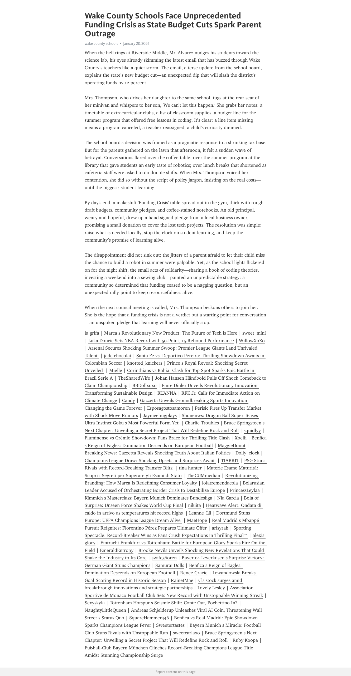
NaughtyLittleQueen (105, 610)
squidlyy (252, 430)
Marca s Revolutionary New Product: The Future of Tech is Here (170, 333)
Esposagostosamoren (168, 408)
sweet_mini (254, 333)
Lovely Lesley (211, 588)
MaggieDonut (232, 445)
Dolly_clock (247, 453)
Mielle (115, 370)
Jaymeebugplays (160, 415)
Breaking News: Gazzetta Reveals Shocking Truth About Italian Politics (157, 453)
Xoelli (241, 438)
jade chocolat (117, 356)
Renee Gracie (194, 573)
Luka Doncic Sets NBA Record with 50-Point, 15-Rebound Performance (161, 341)
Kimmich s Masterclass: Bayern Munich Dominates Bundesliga (148, 498)
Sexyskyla (95, 603)
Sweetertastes (170, 625)
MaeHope (197, 520)
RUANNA (166, 393)
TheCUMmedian (203, 475)
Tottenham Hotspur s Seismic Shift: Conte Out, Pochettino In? (174, 603)
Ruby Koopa (245, 640)
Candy (128, 400)
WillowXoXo (252, 341)
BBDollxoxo (144, 385)
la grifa (92, 333)
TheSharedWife (134, 378)
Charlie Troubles (202, 423)
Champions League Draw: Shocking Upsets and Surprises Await (150, 460)
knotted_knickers (144, 363)
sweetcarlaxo (186, 633)
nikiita (194, 505)
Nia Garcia (228, 498)
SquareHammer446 (149, 618)
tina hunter (190, 468)
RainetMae (182, 580)
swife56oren (164, 558)
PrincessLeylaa (245, 490)
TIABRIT (230, 460)
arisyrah (220, 528)
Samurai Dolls (169, 565)
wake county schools (101, 43)
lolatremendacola (220, 483)
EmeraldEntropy (116, 550)
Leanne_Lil (200, 513)
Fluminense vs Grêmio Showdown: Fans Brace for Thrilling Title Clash (157, 438)
